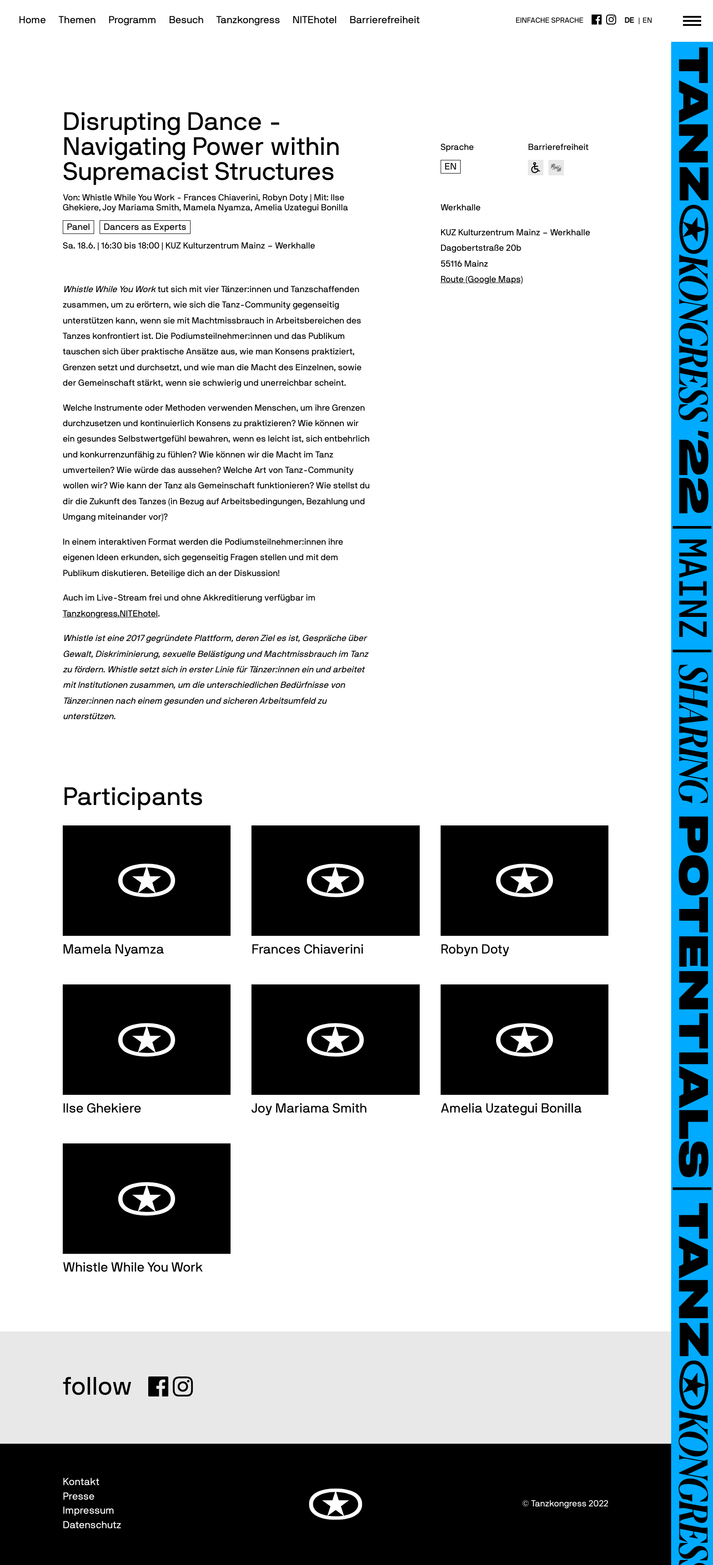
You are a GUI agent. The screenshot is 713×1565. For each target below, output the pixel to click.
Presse (79, 1497)
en (647, 21)
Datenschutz (92, 1525)
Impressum (88, 1511)
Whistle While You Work (133, 1267)
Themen (77, 20)
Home (32, 20)
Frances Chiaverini (307, 949)
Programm (132, 20)
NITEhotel (315, 20)
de (629, 21)
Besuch (186, 20)
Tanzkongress (248, 20)
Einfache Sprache (549, 21)
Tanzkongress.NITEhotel (110, 614)
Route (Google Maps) (482, 279)
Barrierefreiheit (385, 20)
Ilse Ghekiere (102, 1108)
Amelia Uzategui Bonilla (511, 1108)
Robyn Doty (475, 949)
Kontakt (81, 1482)
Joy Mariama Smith (309, 1108)
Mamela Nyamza (113, 949)
